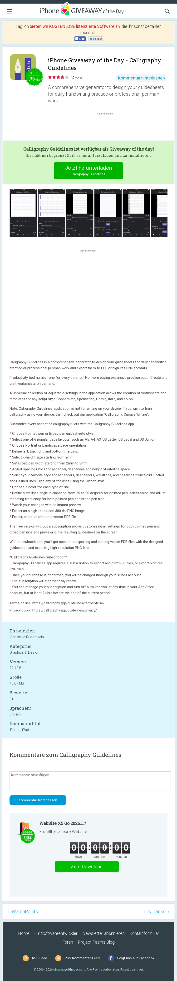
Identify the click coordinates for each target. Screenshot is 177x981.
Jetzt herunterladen (89, 171)
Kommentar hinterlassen (141, 77)
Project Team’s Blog (96, 942)
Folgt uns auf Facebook (135, 958)
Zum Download (87, 866)
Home (24, 933)
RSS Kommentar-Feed (82, 958)
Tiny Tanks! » (156, 911)
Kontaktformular (144, 933)
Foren (67, 942)
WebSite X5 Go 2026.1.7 (62, 823)
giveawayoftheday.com (69, 969)
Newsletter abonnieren (103, 933)
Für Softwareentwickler (56, 933)
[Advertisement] (107, 127)
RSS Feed (39, 958)
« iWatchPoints (22, 911)
